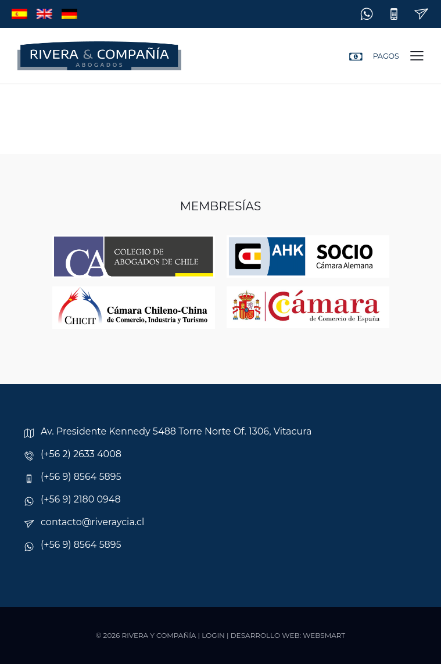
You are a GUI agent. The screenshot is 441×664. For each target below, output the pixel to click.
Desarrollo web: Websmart (288, 635)
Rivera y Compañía (159, 635)
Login (213, 635)
